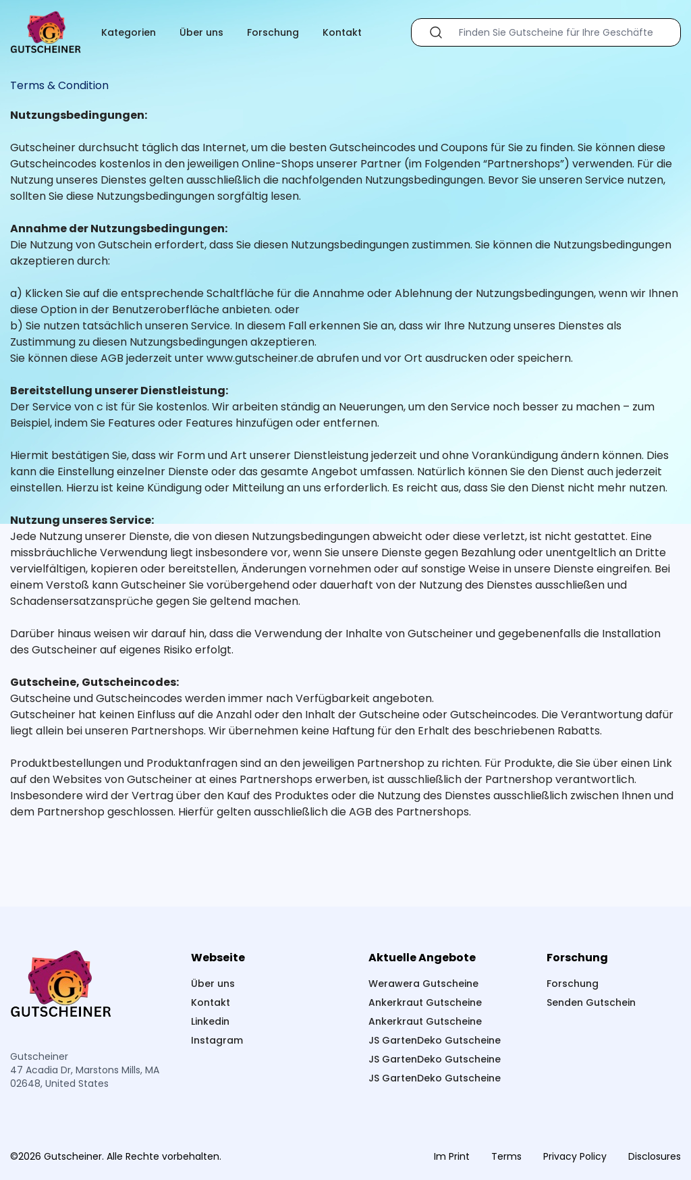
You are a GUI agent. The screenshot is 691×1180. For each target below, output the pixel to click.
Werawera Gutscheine (423, 983)
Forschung (273, 32)
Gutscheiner (43, 147)
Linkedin (210, 1021)
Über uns (201, 32)
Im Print (452, 1156)
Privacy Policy (575, 1156)
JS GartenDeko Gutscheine (434, 1040)
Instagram (217, 1040)
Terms (506, 1156)
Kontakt (342, 32)
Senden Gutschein (591, 1002)
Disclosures (654, 1156)
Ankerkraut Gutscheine (425, 1002)
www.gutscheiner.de (260, 358)
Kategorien (128, 32)
